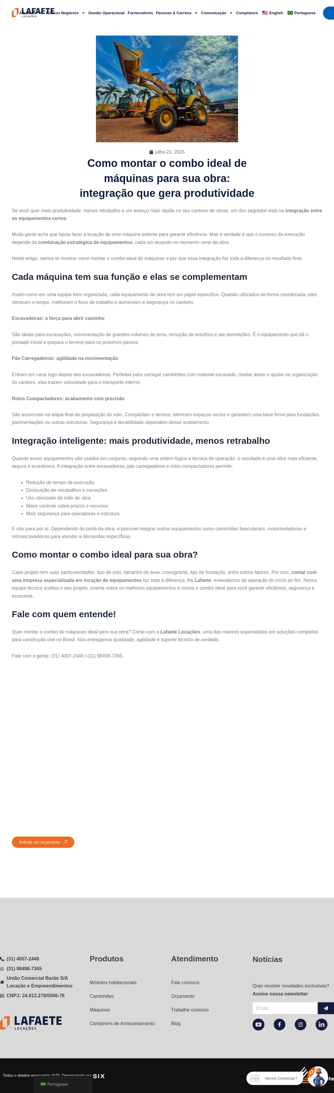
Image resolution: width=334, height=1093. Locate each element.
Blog (176, 1023)
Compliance (247, 13)
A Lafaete (31, 13)
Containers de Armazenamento (122, 1023)
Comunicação (217, 13)
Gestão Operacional (106, 13)
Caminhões (102, 996)
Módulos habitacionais (113, 982)
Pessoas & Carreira (177, 13)
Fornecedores (140, 13)
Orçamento (183, 996)
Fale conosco (185, 982)
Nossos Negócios (65, 13)
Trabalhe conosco (190, 1009)
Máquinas (100, 1009)
